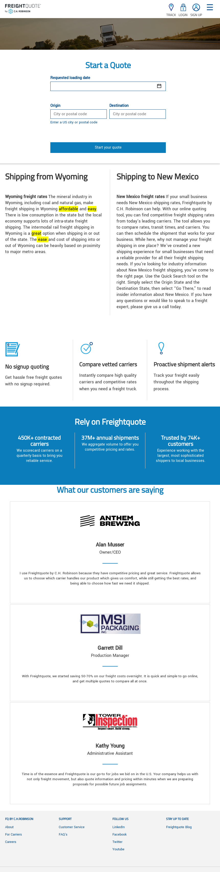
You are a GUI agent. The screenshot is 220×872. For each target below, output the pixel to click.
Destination (119, 106)
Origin (55, 106)
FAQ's (63, 834)
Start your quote (108, 147)
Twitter (117, 842)
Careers (10, 842)
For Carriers (13, 834)
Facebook (119, 834)
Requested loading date (70, 78)
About (9, 827)
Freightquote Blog (179, 827)
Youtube (118, 849)
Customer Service (72, 827)
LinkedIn (118, 827)
